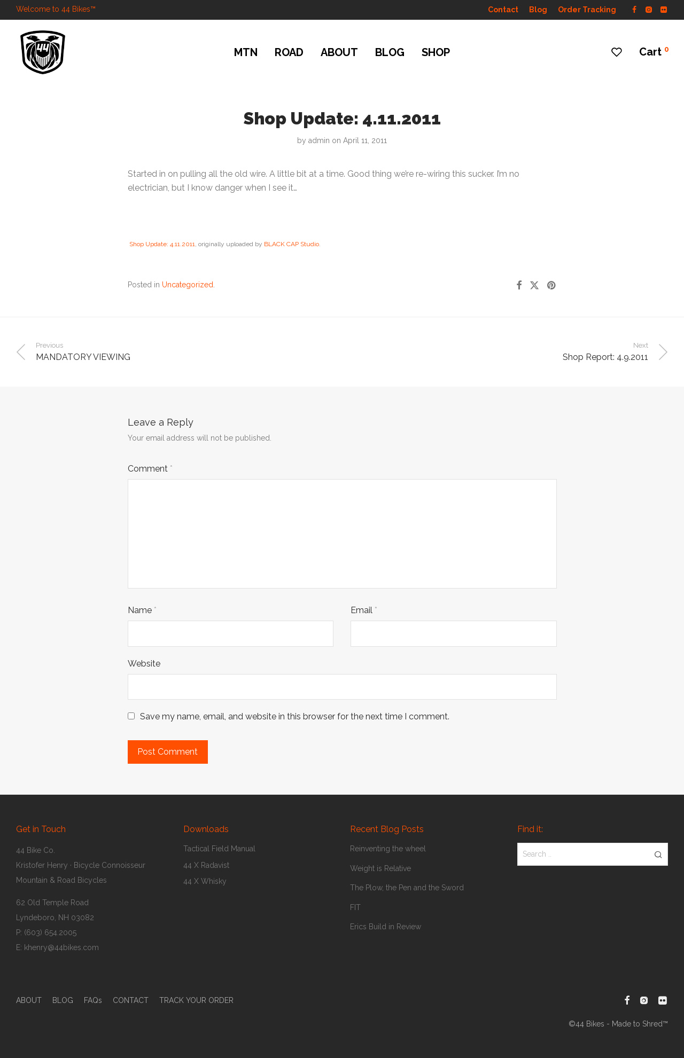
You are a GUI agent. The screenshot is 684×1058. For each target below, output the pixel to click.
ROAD (289, 52)
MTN (246, 52)
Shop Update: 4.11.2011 (162, 244)
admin (319, 140)
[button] (658, 854)
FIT (355, 907)
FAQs (93, 1000)
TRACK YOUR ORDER (196, 1000)
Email (364, 610)
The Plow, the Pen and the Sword (407, 887)
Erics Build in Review (385, 926)
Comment (150, 469)
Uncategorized (187, 284)
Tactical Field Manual (219, 848)
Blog (538, 9)
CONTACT (131, 1000)
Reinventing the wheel (388, 848)
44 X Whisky (205, 881)
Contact (503, 9)
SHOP (436, 52)
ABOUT (339, 52)
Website (144, 664)
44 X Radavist (206, 865)
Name (142, 610)
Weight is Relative (380, 868)
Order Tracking (587, 9)
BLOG (390, 52)
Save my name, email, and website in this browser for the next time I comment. (294, 716)
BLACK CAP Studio (291, 244)
